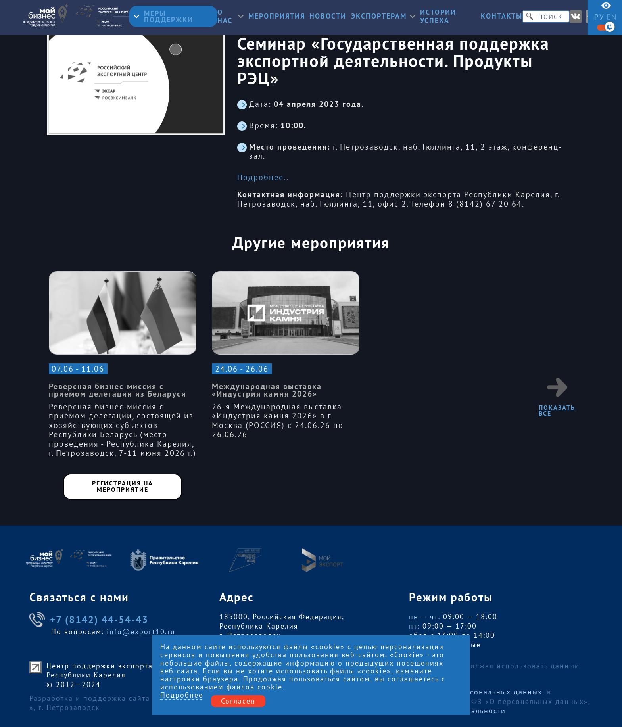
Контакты (501, 16)
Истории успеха (438, 16)
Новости (327, 16)
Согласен (238, 701)
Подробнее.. (263, 177)
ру (599, 17)
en (612, 17)
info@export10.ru (141, 631)
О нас (230, 16)
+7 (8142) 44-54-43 (88, 619)
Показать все (557, 397)
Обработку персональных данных (477, 691)
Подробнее (181, 695)
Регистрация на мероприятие (122, 486)
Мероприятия (276, 16)
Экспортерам (383, 16)
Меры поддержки (163, 16)
